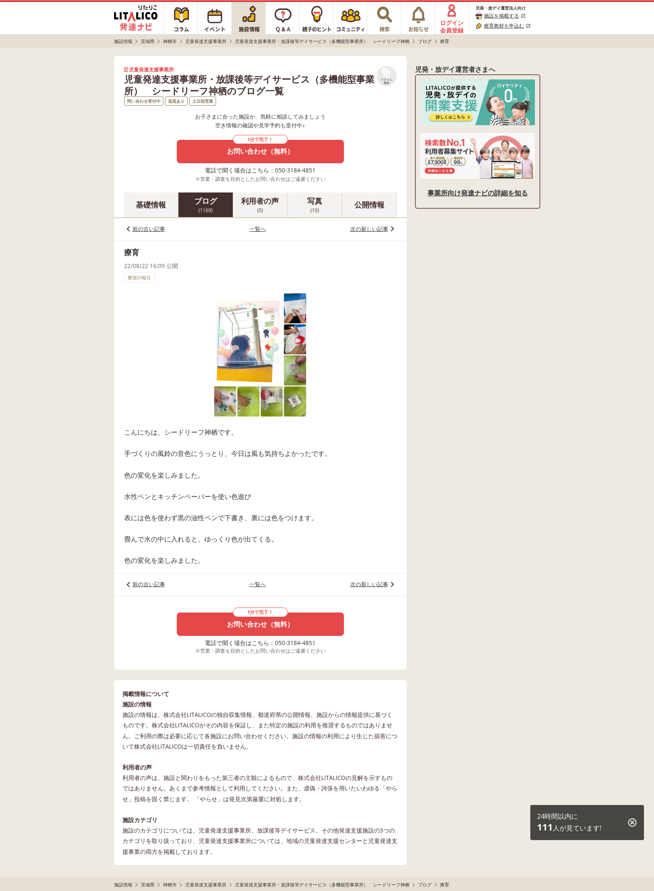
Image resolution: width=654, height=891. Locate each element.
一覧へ (257, 229)
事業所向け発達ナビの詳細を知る (478, 192)
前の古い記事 (148, 229)
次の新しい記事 (369, 229)
